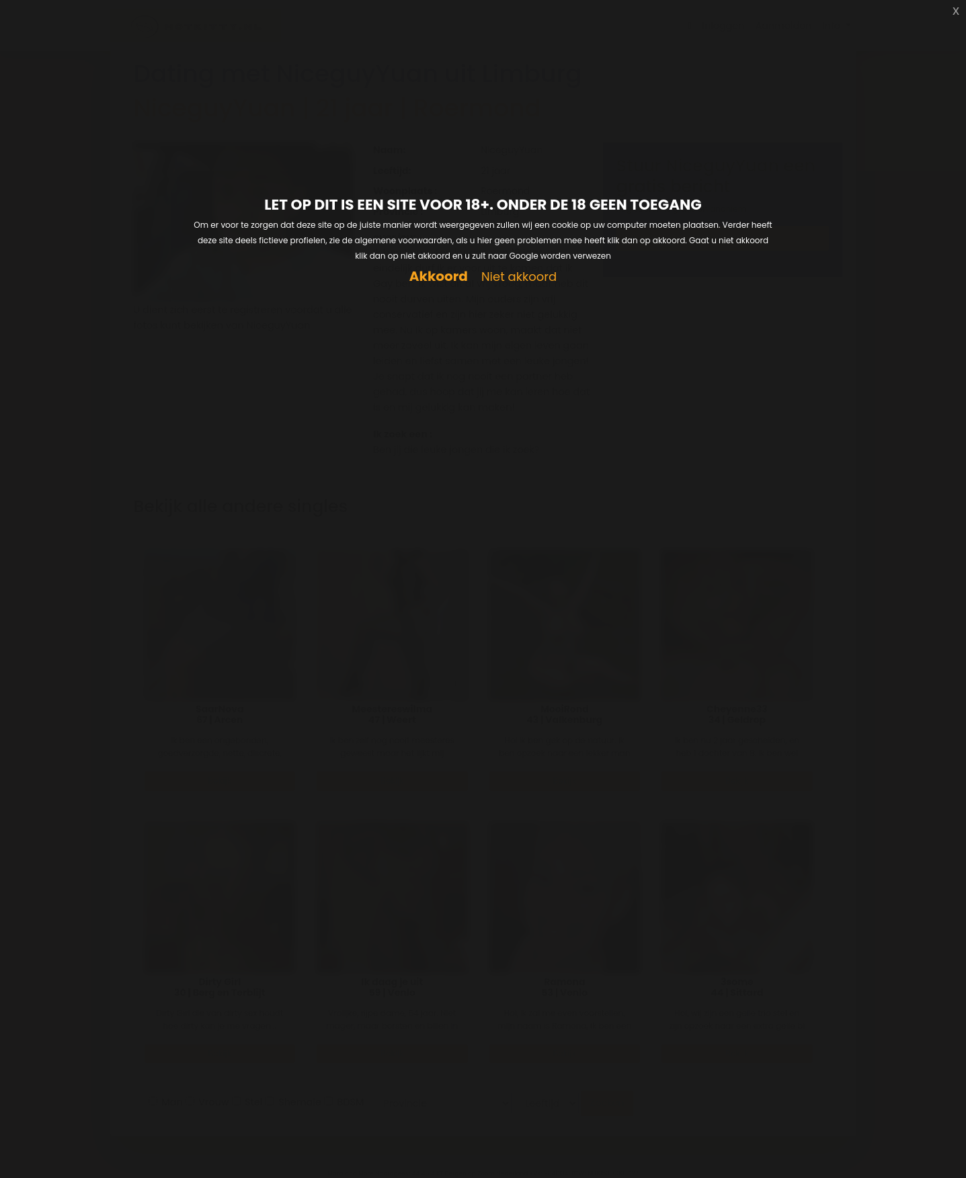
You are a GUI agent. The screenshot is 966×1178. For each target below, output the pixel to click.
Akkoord (438, 276)
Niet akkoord (519, 277)
